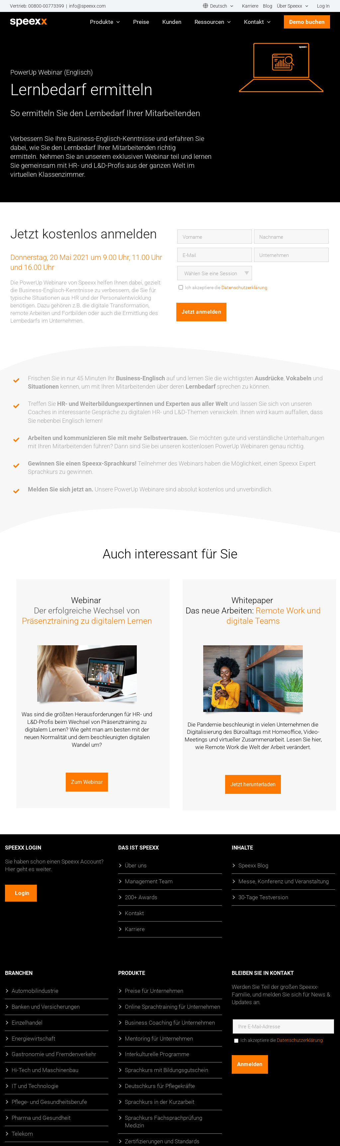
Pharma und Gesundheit (41, 1117)
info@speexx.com (87, 6)
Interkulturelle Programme (157, 1054)
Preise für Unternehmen (154, 990)
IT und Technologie (35, 1086)
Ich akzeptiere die (281, 1040)
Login (23, 893)
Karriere (135, 928)
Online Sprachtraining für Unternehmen (172, 1006)
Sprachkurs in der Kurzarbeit (159, 1102)
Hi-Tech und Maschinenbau (45, 1070)
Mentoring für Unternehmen (159, 1038)
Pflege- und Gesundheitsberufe (49, 1102)
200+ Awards (141, 897)
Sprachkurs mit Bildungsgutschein (166, 1070)
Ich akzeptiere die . (226, 287)
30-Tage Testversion (263, 897)
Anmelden (250, 1064)
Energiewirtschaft (33, 1038)
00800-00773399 (46, 6)
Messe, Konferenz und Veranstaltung (283, 881)
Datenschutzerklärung (244, 287)
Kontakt (134, 913)
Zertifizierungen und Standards (162, 1141)
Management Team (149, 881)
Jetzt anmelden (201, 312)
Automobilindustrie (35, 990)
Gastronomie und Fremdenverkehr (54, 1054)
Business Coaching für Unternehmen (170, 1022)
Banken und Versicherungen (46, 1006)
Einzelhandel (27, 1022)
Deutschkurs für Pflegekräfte (160, 1086)
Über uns (136, 865)
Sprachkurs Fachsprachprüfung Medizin (163, 1121)
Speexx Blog (253, 865)
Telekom (22, 1133)
